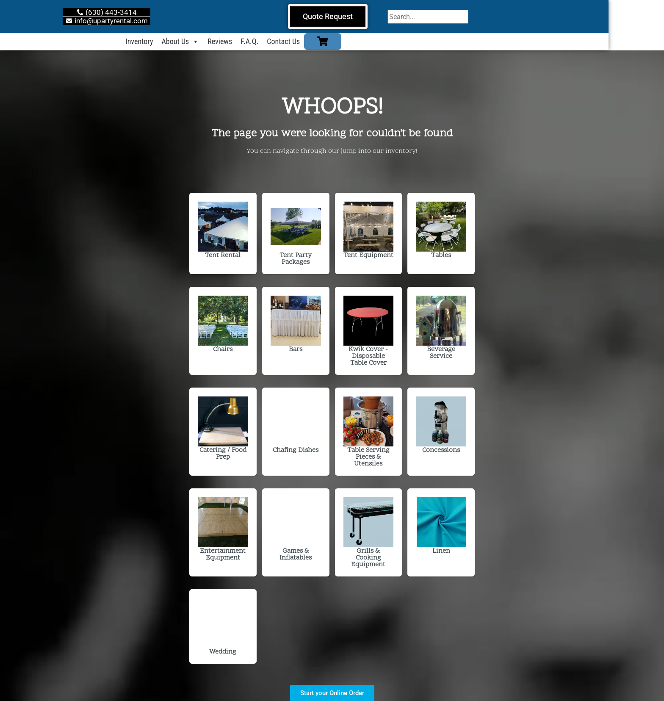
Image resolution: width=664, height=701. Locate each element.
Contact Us (311, 41)
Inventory (167, 41)
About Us (208, 41)
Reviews (247, 41)
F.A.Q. (277, 41)
